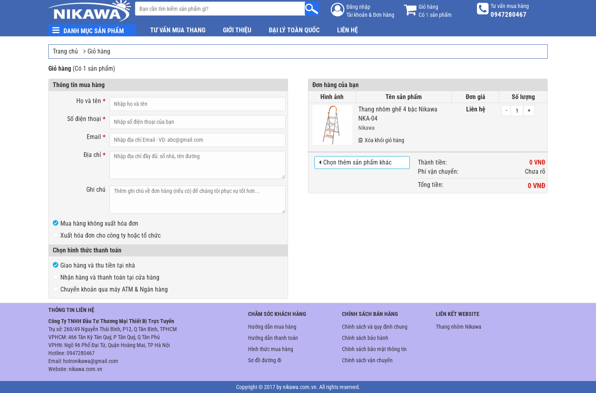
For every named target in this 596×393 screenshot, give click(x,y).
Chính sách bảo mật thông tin (374, 349)
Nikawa (366, 128)
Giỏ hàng (98, 51)
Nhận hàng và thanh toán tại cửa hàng (106, 277)
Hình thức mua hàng (270, 349)
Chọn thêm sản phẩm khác (355, 162)
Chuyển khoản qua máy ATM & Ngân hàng (110, 289)
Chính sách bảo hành (365, 338)
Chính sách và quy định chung (374, 327)
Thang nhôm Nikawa (458, 327)
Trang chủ (65, 51)
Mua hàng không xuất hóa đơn (95, 223)
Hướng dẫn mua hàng (272, 327)
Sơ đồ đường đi (264, 360)
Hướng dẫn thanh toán (273, 338)
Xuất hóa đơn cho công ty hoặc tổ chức (107, 235)
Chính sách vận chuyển (367, 360)
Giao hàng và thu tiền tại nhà (94, 265)
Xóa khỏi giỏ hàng (381, 140)
